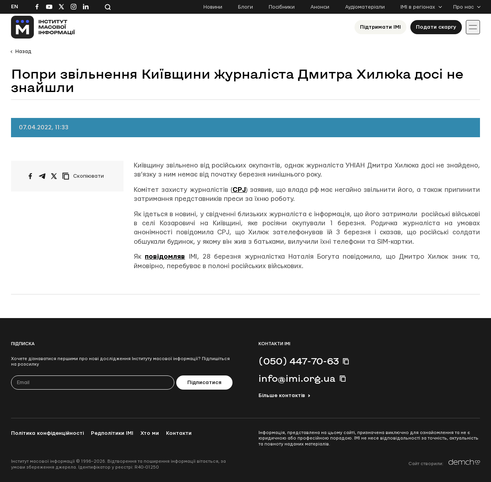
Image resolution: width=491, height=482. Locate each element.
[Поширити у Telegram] (42, 176)
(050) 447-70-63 (298, 361)
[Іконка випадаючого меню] (473, 27)
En (14, 6)
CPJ (239, 189)
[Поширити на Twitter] (53, 176)
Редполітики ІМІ (112, 433)
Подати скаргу (436, 27)
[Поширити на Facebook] (30, 176)
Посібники (282, 7)
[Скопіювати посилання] (85, 176)
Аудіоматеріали (365, 7)
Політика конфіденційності (47, 433)
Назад (23, 51)
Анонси (319, 7)
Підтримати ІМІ (380, 27)
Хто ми (149, 433)
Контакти (179, 433)
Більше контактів (281, 395)
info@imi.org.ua (297, 378)
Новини (212, 7)
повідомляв (165, 256)
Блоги (245, 7)
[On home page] (43, 27)
